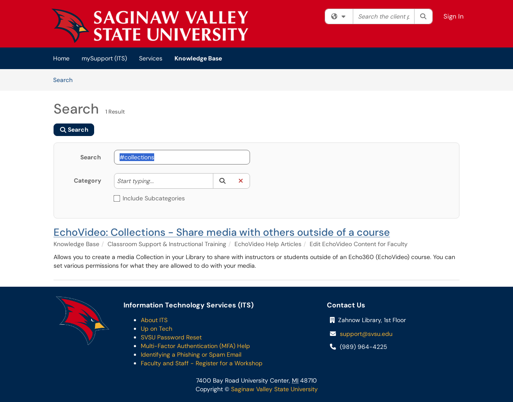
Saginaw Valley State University (273, 389)
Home (61, 58)
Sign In (453, 16)
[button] (222, 181)
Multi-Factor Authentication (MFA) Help (195, 346)
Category (87, 180)
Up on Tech (156, 328)
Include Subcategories (149, 198)
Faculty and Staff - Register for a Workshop (202, 363)
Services (150, 58)
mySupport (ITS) (104, 58)
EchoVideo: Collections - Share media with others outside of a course (222, 232)
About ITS (154, 320)
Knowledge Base (198, 58)
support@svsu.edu (366, 334)
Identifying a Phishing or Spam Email (191, 354)
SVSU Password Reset (171, 337)
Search (66, 79)
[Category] (158, 181)
